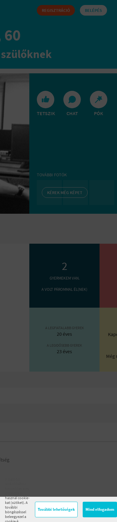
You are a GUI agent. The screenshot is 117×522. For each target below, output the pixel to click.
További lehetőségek (56, 509)
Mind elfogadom (99, 509)
